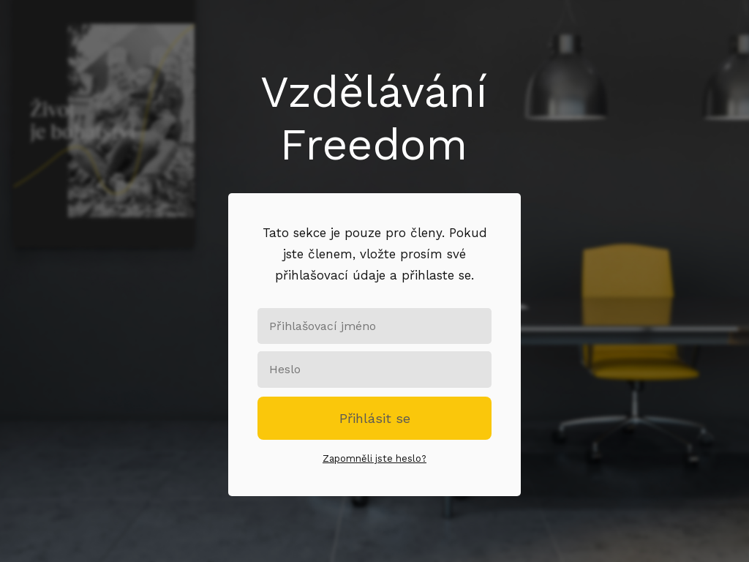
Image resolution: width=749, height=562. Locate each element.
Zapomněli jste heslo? (374, 458)
